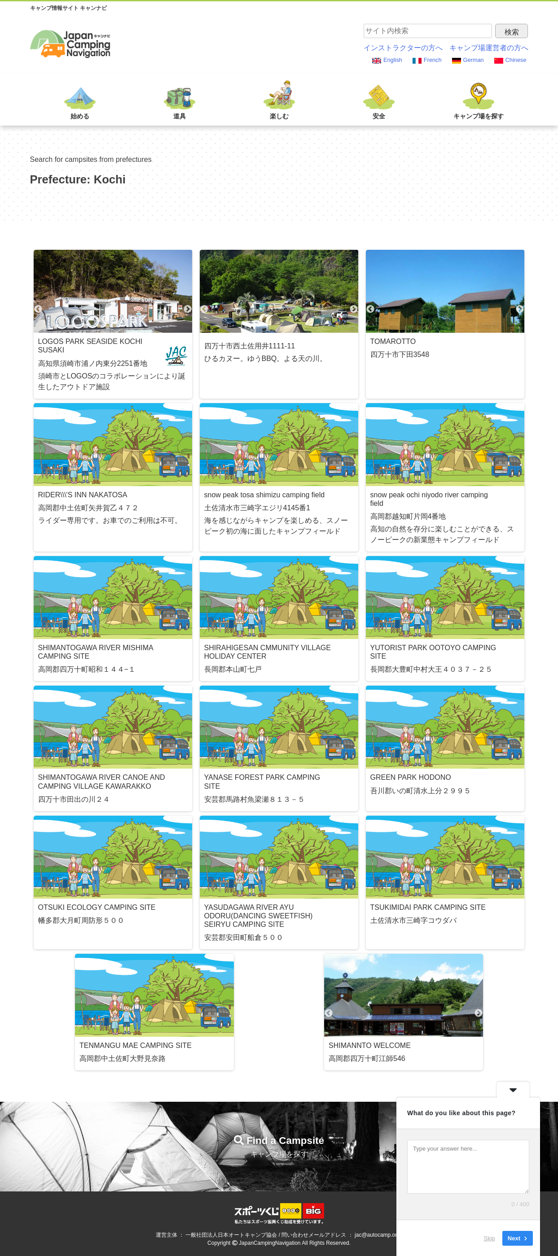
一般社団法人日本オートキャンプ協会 (231, 1235)
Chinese (516, 59)
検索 (512, 32)
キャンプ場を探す (478, 116)
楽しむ (279, 116)
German (473, 59)
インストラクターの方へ (403, 48)
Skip (489, 1237)
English (392, 59)
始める (79, 116)
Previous (38, 309)
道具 (179, 116)
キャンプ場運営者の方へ (488, 48)
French (433, 59)
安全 (379, 116)
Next (187, 309)
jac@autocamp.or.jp (378, 1235)
